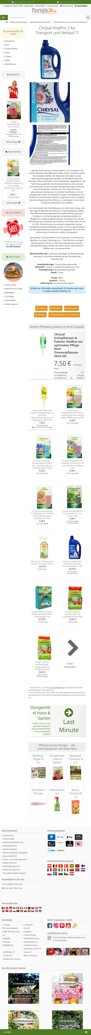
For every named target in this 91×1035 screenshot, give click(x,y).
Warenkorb (66, 5)
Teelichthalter (11, 48)
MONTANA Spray (31, 938)
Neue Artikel (14, 151)
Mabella (6, 938)
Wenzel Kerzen (30, 955)
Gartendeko (10, 300)
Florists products (10, 928)
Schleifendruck (30, 941)
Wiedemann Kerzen (12, 959)
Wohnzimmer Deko (13, 288)
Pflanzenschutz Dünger (18, 22)
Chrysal (42, 308)
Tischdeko (9, 296)
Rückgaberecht (10, 845)
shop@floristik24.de (13, 884)
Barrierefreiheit (10, 856)
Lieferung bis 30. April (68, 2)
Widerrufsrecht (10, 862)
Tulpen (7, 56)
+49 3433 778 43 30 (13, 888)
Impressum (8, 835)
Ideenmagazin (11, 304)
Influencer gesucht (11, 869)
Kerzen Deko (10, 284)
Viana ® (27, 952)
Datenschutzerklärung (13, 842)
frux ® (27, 928)
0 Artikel (7, 1032)
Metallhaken (10, 64)
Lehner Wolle (30, 935)
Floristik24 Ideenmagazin (14, 873)
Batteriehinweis (10, 849)
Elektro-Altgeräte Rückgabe (15, 852)
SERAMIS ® (8, 945)
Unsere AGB (8, 838)
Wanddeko (9, 292)
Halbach (27, 931)
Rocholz (6, 941)
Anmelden (81, 5)
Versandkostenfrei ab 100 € (24, 2)
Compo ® (28, 924)
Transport (72, 308)
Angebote (14, 74)
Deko (7, 52)
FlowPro (57, 308)
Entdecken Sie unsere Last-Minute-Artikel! (13, 244)
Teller (7, 60)
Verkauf (41, 314)
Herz (7, 44)
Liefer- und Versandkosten (15, 859)
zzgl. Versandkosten (56, 687)
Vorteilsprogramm (11, 866)
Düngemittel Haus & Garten (40, 22)
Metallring (9, 41)
